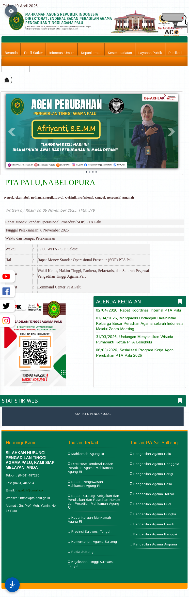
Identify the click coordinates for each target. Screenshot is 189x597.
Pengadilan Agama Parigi (153, 474)
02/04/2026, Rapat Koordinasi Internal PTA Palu (138, 310)
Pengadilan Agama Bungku (154, 514)
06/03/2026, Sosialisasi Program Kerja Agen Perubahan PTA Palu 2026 (134, 353)
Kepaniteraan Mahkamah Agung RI (89, 519)
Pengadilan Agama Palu (152, 453)
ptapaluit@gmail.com (30, 490)
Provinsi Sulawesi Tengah (91, 531)
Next (171, 132)
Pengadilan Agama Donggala (156, 463)
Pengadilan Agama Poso (152, 484)
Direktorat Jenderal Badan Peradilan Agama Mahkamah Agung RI (90, 467)
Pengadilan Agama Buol (152, 504)
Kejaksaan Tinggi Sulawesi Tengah (90, 563)
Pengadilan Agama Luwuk (153, 524)
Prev (12, 132)
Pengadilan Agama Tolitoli (153, 494)
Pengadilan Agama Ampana (155, 544)
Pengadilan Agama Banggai (155, 534)
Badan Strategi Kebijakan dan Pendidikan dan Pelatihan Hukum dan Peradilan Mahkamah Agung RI (94, 501)
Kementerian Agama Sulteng (94, 541)
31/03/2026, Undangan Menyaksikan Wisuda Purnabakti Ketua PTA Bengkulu (134, 339)
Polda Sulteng (82, 551)
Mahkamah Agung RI (87, 453)
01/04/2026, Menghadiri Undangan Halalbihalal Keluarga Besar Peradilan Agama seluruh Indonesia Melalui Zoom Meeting (139, 324)
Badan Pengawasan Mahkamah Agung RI (85, 483)
